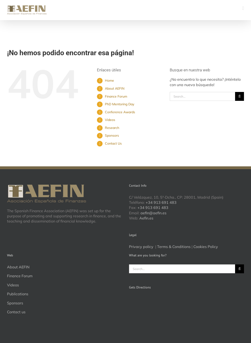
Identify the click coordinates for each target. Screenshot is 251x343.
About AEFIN (114, 88)
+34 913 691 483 (161, 202)
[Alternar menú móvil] (243, 8)
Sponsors (112, 135)
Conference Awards (120, 112)
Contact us (16, 312)
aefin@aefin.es (153, 213)
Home (109, 80)
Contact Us (113, 143)
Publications (17, 294)
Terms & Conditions (174, 246)
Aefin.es (146, 218)
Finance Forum (116, 96)
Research (112, 128)
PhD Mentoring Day (119, 104)
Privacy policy (141, 246)
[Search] (239, 96)
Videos (110, 120)
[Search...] (202, 96)
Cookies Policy (205, 246)
